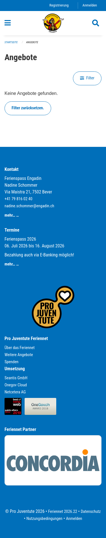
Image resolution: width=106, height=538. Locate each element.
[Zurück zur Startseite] (53, 23)
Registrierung (59, 5)
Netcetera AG (15, 392)
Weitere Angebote (19, 354)
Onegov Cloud (16, 385)
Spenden (11, 362)
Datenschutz (91, 511)
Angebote (32, 42)
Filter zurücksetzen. (28, 108)
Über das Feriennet (19, 347)
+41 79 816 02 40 (19, 199)
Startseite (11, 42)
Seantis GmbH (16, 378)
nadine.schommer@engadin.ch (29, 206)
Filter (87, 78)
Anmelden (90, 5)
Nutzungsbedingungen (44, 518)
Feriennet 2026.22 (62, 511)
